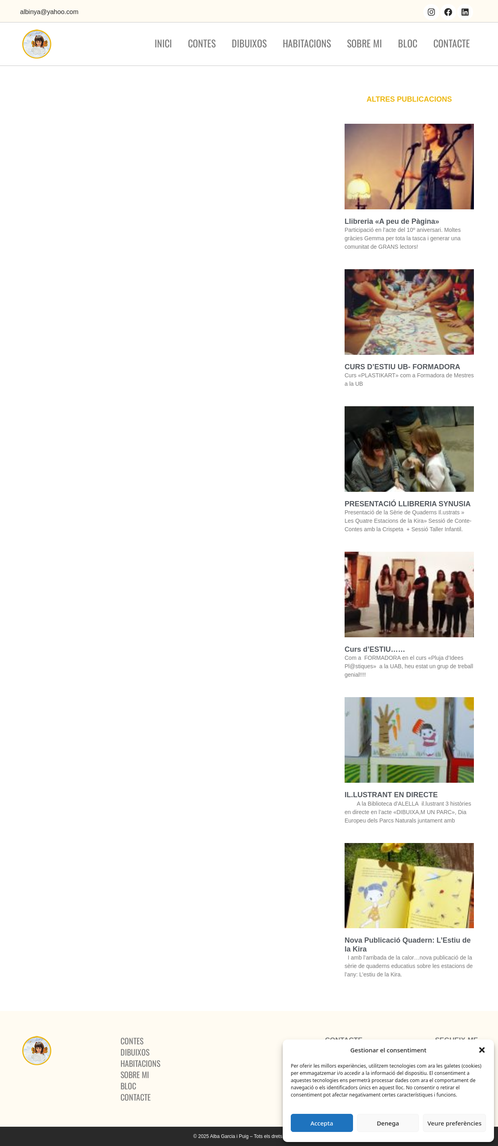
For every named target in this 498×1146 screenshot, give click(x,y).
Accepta (321, 1123)
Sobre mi (364, 43)
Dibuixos (249, 43)
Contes (202, 43)
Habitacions (307, 43)
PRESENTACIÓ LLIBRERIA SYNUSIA (408, 504)
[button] (482, 1050)
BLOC (407, 43)
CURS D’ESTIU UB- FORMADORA (402, 367)
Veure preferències (454, 1123)
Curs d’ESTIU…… (375, 649)
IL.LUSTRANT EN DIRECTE (391, 795)
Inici (163, 43)
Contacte (451, 43)
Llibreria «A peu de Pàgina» (392, 221)
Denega (388, 1123)
